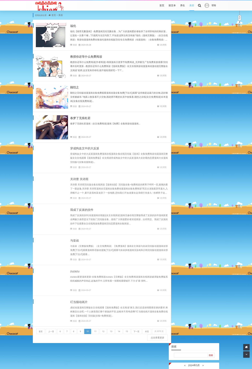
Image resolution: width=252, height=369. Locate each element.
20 (174, 68)
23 (194, 68)
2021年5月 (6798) (205, 134)
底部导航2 (99, 359)
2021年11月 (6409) (205, 124)
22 (187, 68)
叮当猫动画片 (79, 301)
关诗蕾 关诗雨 (79, 178)
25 (207, 68)
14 (119, 330)
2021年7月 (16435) (205, 129)
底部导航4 (123, 359)
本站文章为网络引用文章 (86, 363)
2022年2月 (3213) (205, 119)
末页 (147, 330)
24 (200, 68)
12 (103, 330)
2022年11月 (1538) (205, 105)
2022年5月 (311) (182, 119)
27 (174, 73)
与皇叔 (74, 239)
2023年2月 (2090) (182, 100)
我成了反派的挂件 (81, 208)
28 (181, 73)
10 (200, 58)
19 (213, 63)
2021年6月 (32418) (182, 134)
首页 (161, 5)
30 (194, 73)
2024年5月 (193, 41)
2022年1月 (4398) (182, 124)
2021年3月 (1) (205, 139)
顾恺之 (74, 87)
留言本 (172, 5)
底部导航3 (111, 359)
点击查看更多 (152, 342)
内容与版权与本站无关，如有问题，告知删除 (122, 363)
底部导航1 (87, 359)
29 (187, 73)
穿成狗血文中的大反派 (84, 147)
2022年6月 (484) (205, 115)
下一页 (136, 330)
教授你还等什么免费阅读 (86, 57)
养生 (182, 5)
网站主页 (151, 363)
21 (181, 68)
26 (213, 68)
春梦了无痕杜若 (80, 118)
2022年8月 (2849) (205, 110)
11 (95, 330)
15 (127, 330)
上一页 (51, 330)
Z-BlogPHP (167, 363)
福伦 (73, 26)
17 (200, 63)
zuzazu (74, 270)
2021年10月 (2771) (182, 129)
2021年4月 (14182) (182, 139)
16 (194, 63)
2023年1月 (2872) (205, 100)
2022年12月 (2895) (182, 105)
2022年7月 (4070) (182, 115)
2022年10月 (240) (182, 110)
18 (207, 63)
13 (111, 330)
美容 (191, 5)
